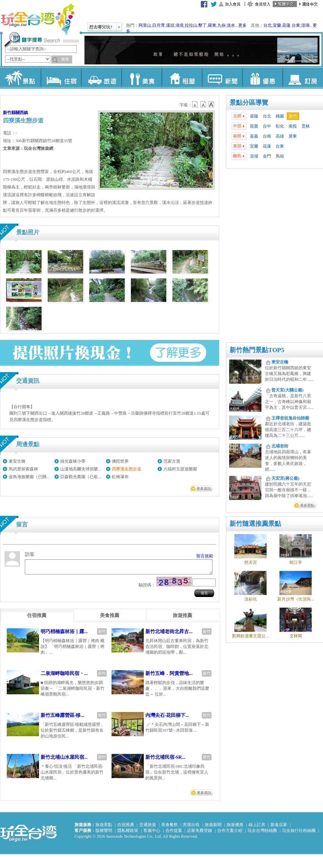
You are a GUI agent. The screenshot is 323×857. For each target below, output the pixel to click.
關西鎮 (21, 112)
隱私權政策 (127, 833)
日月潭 (158, 25)
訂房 (302, 77)
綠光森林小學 (72, 461)
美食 (141, 77)
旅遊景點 (103, 827)
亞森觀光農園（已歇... (80, 476)
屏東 (293, 136)
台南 (267, 136)
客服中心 (151, 833)
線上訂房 (257, 827)
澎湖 (305, 25)
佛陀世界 (120, 461)
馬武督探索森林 (23, 469)
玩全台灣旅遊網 (37, 19)
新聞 (222, 77)
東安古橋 (17, 461)
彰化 (280, 126)
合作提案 (173, 833)
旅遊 (101, 77)
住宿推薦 (125, 827)
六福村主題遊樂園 (180, 469)
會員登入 (262, 4)
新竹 (293, 116)
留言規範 (204, 556)
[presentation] (36, 618)
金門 (267, 156)
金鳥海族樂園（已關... (29, 476)
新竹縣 (9, 112)
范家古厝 (171, 461)
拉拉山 (191, 25)
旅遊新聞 (213, 827)
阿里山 (145, 25)
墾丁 (202, 25)
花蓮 (286, 25)
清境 (179, 25)
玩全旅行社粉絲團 (299, 833)
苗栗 (254, 126)
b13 (203, 104)
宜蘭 (277, 25)
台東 (296, 25)
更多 (242, 25)
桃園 (280, 116)
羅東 (212, 25)
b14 (211, 104)
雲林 (305, 126)
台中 (267, 126)
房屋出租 (191, 827)
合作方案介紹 (229, 833)
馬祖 (280, 156)
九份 (221, 25)
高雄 (280, 136)
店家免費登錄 (199, 833)
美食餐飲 (169, 827)
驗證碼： (147, 587)
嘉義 (254, 136)
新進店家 (278, 827)
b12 (195, 104)
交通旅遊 (147, 827)
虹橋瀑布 (120, 476)
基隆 (254, 116)
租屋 (182, 77)
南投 (293, 126)
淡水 (231, 25)
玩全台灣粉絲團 (262, 833)
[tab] (36, 618)
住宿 (61, 77)
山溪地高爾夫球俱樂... (80, 469)
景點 (20, 77)
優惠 (262, 77)
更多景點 (307, 505)
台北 (267, 25)
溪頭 (170, 25)
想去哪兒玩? (100, 26)
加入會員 (232, 4)
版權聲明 (103, 833)
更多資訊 (204, 488)
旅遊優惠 (235, 827)
